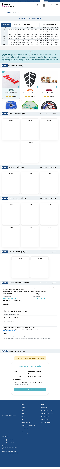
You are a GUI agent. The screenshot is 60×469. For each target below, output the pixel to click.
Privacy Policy (44, 409)
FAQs (22, 415)
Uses (22, 433)
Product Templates (46, 424)
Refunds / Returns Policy (47, 412)
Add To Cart (30, 391)
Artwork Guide (25, 436)
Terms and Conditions (47, 415)
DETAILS (46, 1)
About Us (23, 409)
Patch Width (7, 295)
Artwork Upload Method (11, 320)
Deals (23, 418)
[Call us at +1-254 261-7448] (50, 5)
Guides (23, 421)
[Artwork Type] (30, 323)
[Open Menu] (56, 5)
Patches (9, 14)
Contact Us (24, 430)
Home (3, 14)
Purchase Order (45, 421)
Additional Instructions (11, 336)
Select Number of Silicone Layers (15, 313)
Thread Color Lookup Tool (28, 427)
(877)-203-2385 (10, 442)
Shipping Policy (45, 418)
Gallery (23, 412)
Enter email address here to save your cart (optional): (28, 384)
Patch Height (36, 295)
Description (27, 26)
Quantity (6, 306)
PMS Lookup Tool (25, 424)
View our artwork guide (9, 332)
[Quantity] (30, 309)
